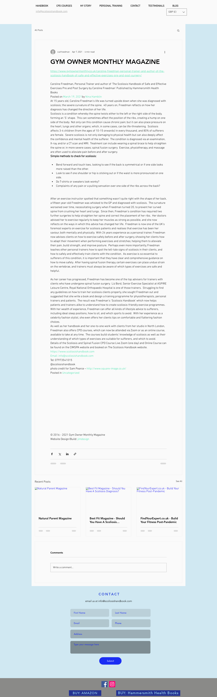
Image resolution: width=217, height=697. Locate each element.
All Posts (39, 30)
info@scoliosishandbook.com (115, 601)
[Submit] (110, 661)
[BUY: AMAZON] (85, 693)
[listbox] (176, 12)
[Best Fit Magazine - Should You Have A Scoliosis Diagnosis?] (108, 500)
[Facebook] (104, 684)
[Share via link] (74, 453)
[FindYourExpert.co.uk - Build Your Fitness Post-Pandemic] (159, 500)
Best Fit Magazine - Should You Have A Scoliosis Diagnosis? (107, 520)
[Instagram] (112, 684)
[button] (176, 12)
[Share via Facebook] (51, 453)
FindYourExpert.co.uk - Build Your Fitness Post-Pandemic (159, 520)
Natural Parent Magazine (55, 518)
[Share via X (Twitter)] (59, 453)
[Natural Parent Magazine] (57, 500)
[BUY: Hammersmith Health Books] (148, 693)
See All (179, 481)
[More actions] (165, 52)
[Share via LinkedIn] (67, 453)
